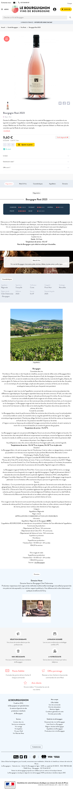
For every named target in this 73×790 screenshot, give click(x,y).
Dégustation (9, 184)
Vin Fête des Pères (18, 733)
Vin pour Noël (18, 731)
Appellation (52, 184)
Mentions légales (55, 709)
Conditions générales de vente (54, 711)
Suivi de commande (54, 705)
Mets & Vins (23, 184)
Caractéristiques (38, 184)
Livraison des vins (18, 722)
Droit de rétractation (54, 707)
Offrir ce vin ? (36, 168)
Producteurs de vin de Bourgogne (55, 731)
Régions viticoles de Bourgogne (54, 726)
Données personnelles (54, 714)
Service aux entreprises (18, 724)
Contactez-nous (36, 747)
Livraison (36, 156)
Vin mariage (18, 726)
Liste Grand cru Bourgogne (55, 724)
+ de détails (6, 131)
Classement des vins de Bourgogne (54, 722)
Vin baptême (18, 729)
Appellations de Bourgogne (55, 729)
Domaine (65, 184)
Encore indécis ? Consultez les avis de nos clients (36, 688)
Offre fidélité (54, 702)
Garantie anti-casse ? (36, 162)
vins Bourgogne (39, 562)
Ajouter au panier (25, 144)
